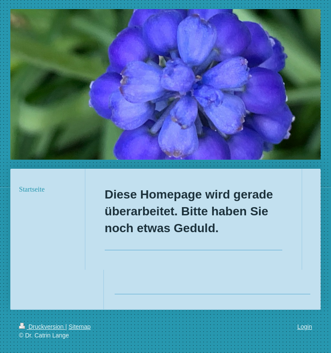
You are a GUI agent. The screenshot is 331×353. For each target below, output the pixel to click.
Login (304, 326)
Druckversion (42, 326)
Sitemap (80, 326)
